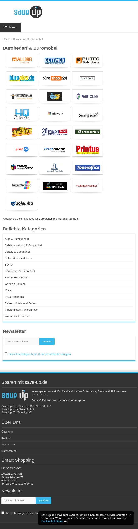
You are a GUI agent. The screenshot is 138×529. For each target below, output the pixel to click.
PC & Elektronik (14, 296)
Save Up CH (8, 406)
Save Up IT (8, 412)
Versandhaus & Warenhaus (21, 309)
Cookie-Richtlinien (52, 521)
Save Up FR (43, 406)
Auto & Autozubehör (17, 238)
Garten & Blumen (15, 283)
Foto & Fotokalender (17, 277)
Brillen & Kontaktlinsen (18, 258)
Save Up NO (9, 409)
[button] (130, 514)
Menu (10, 27)
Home (6, 39)
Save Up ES (26, 409)
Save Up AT (24, 412)
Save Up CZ (26, 406)
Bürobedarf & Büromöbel (20, 271)
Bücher (9, 264)
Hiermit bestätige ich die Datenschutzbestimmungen (39, 354)
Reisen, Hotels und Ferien (20, 303)
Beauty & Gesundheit (17, 251)
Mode (8, 290)
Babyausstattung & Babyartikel (23, 245)
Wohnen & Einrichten (17, 316)
